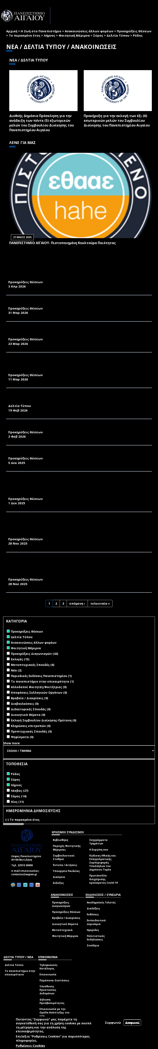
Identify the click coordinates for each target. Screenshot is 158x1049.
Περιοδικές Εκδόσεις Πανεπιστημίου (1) (41, 676)
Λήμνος (49, 35)
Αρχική (11, 31)
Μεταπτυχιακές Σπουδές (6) (32, 665)
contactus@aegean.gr (25, 874)
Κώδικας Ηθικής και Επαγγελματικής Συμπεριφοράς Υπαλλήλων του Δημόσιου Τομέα (102, 863)
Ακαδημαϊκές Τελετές (101, 902)
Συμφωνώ (113, 1022)
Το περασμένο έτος (24, 35)
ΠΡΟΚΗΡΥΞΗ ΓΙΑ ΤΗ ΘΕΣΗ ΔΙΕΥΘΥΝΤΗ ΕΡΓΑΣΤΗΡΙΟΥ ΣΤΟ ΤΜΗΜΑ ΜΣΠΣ (66, 427)
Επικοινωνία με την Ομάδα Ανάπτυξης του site (55, 1012)
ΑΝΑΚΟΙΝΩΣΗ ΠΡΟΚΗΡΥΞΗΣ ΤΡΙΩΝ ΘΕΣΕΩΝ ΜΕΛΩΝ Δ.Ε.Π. (55, 454)
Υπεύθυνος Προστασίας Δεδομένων (48, 990)
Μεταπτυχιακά (62, 930)
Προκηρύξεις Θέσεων (134, 31)
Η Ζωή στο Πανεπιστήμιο (41, 31)
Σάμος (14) (19, 796)
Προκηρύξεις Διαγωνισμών (61, 904)
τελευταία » (100, 603)
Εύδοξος (58, 883)
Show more (11, 743)
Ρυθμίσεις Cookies (30, 1045)
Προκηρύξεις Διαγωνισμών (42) (34, 654)
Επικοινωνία (48, 974)
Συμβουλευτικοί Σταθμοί (63, 857)
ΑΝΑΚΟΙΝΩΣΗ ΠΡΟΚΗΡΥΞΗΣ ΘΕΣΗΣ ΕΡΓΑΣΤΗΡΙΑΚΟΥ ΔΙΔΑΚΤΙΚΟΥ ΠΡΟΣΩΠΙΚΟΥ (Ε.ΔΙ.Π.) (73, 332)
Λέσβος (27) (19, 791)
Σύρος (98, 35)
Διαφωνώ (132, 1022)
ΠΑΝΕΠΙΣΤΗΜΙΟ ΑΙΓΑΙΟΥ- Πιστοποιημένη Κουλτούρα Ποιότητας (62, 243)
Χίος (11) (17, 802)
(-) (7, 820)
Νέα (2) (16, 670)
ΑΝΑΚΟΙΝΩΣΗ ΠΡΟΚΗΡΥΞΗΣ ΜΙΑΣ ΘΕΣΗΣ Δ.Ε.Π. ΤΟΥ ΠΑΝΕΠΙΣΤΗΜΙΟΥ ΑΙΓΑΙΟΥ (71, 277)
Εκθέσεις (93, 914)
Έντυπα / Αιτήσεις (65, 865)
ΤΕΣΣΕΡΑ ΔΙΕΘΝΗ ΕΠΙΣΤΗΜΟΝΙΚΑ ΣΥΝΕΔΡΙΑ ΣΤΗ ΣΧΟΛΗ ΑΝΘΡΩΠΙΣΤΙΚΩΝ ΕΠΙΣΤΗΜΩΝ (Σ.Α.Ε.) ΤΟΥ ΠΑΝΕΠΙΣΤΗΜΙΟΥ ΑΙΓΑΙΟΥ (68, 398)
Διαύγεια (59, 877)
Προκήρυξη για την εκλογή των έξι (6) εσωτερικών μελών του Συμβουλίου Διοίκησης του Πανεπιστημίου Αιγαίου (117, 121)
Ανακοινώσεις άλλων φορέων (89, 31)
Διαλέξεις (93, 908)
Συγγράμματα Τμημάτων (98, 841)
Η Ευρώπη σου (98, 849)
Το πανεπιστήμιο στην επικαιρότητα (20, 972)
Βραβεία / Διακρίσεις (66, 918)
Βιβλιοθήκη (60, 840)
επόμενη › (77, 603)
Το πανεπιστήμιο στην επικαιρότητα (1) (42, 681)
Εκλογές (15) (20, 659)
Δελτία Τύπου (118, 35)
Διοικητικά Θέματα (65, 924)
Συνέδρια (93, 945)
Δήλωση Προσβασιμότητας (52, 1001)
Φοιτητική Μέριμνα (74, 35)
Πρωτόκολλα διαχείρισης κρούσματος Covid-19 (103, 879)
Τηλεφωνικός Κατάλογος (48, 966)
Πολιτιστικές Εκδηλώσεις (96, 937)
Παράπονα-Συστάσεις (54, 980)
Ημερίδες (93, 930)
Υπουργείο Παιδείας (66, 871)
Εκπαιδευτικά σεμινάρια (96, 922)
